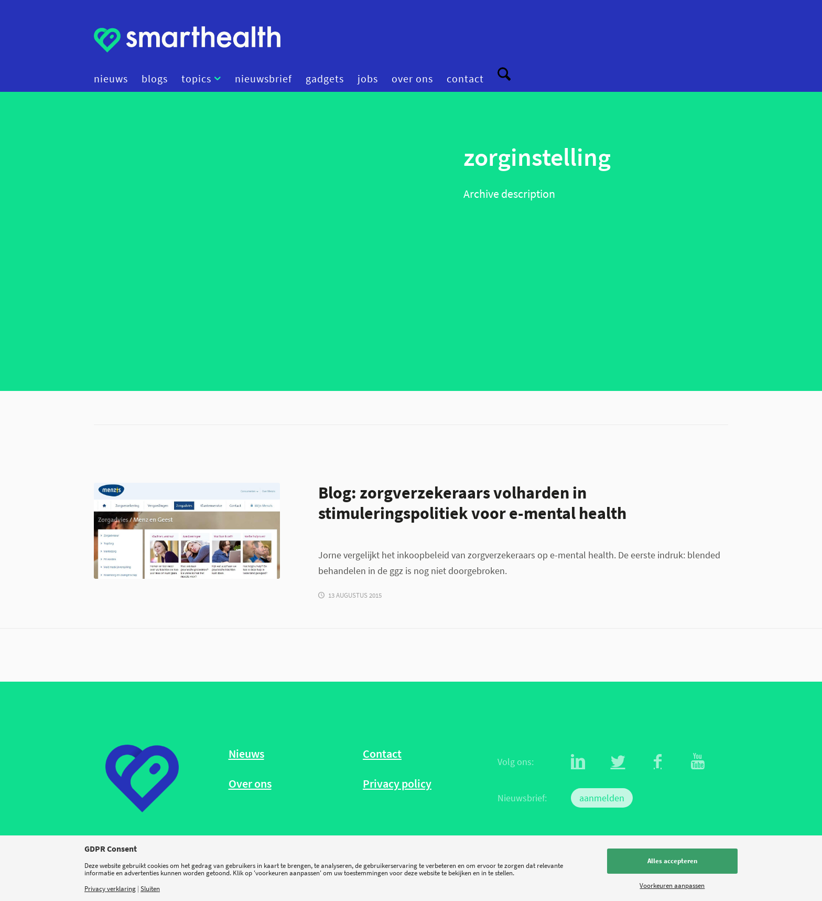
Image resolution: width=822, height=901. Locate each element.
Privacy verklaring (110, 888)
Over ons (250, 784)
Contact (382, 754)
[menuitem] (114, 79)
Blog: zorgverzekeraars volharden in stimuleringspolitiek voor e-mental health (472, 503)
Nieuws (246, 754)
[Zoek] (501, 79)
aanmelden (601, 798)
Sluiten (150, 888)
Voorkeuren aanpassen (672, 885)
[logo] (187, 39)
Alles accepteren (672, 860)
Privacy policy (397, 784)
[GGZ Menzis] (187, 531)
